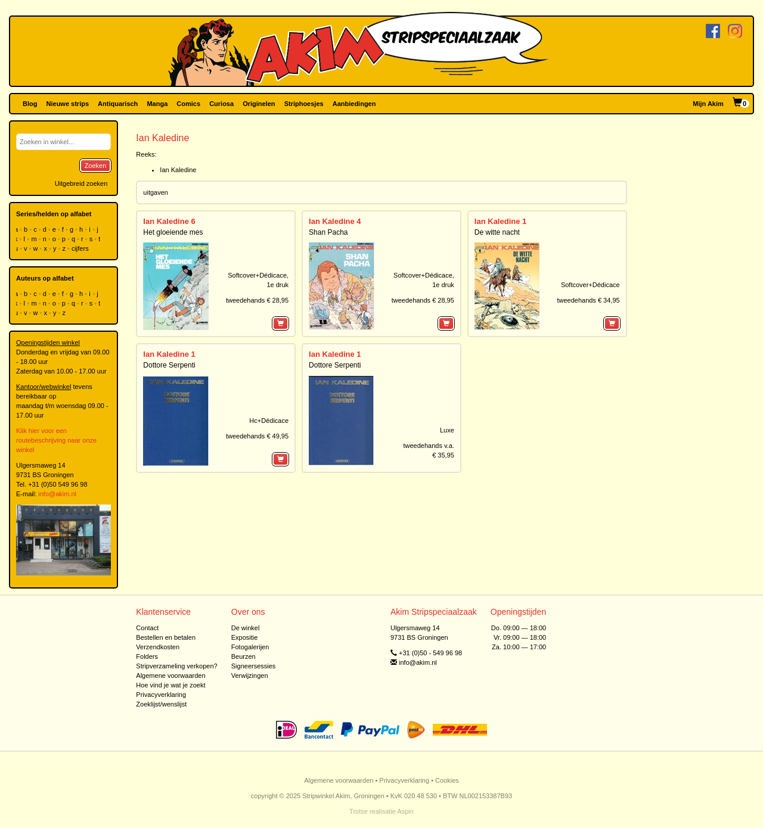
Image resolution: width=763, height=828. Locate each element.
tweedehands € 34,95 (588, 300)
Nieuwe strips (67, 103)
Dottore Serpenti (169, 365)
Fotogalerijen (250, 646)
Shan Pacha (328, 232)
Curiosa (221, 103)
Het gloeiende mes (173, 232)
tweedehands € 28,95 (257, 300)
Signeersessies (253, 666)
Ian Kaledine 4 (335, 221)
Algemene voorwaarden (170, 675)
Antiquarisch (118, 103)
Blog (30, 103)
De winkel (245, 627)
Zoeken (96, 165)
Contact (147, 627)
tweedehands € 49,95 (257, 436)
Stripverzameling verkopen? (176, 666)
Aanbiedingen (354, 103)
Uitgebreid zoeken (81, 183)
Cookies (447, 780)
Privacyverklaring (161, 694)
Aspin (405, 811)
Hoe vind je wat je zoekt (170, 685)
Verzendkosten (157, 646)
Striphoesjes (304, 103)
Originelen (259, 103)
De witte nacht (497, 232)
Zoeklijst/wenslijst (161, 704)
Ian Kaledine (178, 169)
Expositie (244, 637)
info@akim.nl (57, 493)
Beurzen (243, 656)
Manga (157, 103)
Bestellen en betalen (166, 637)
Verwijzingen (249, 675)
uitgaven (155, 192)
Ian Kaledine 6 (169, 221)
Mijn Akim (708, 103)
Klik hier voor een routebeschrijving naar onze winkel (56, 440)
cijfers (81, 248)
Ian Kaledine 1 (500, 221)
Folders (147, 656)
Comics (188, 103)
